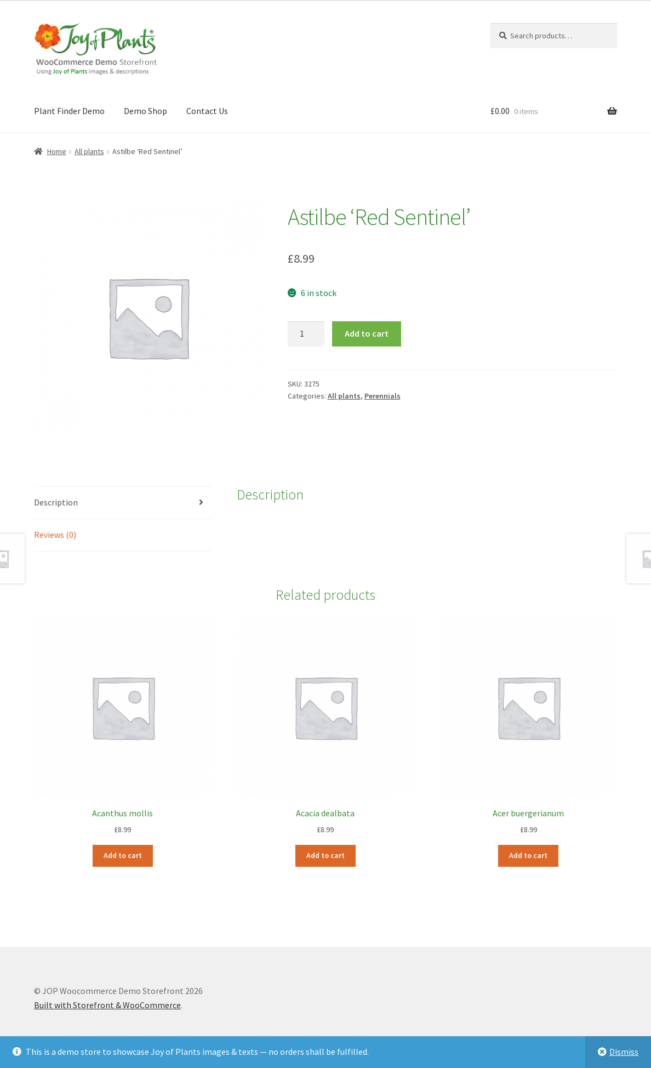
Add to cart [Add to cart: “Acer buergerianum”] (528, 855)
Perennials (382, 396)
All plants (89, 151)
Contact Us (207, 110)
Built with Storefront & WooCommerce (107, 1004)
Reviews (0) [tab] (55, 534)
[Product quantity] (306, 333)
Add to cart (367, 333)
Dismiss (623, 1051)
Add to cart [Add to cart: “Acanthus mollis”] (123, 855)
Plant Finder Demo (69, 110)
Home (56, 151)
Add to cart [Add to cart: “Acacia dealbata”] (325, 855)
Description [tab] (56, 502)
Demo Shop (145, 110)
